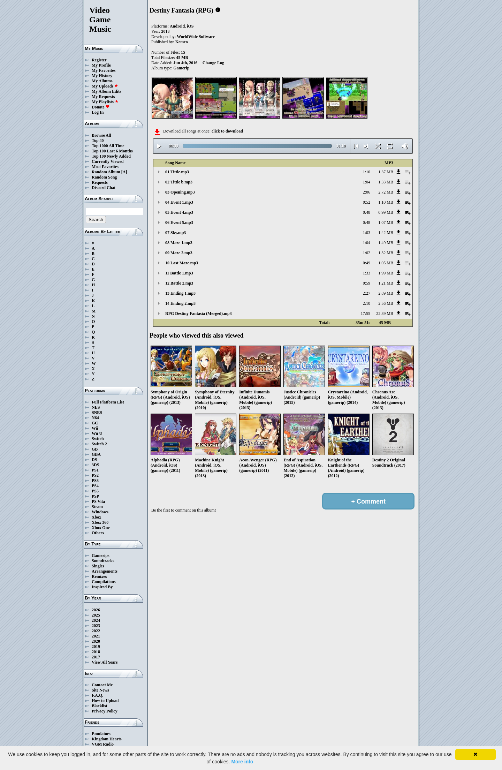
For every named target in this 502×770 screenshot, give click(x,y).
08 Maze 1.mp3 (178, 242)
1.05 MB (385, 263)
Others (98, 532)
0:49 (366, 263)
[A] (124, 171)
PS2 (95, 475)
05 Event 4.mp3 (179, 212)
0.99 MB (385, 212)
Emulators (101, 733)
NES (96, 407)
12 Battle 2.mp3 (179, 283)
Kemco (181, 41)
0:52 (366, 202)
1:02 (366, 252)
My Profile (101, 65)
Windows (100, 511)
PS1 (95, 470)
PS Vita (98, 501)
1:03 (366, 232)
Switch (98, 438)
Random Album (106, 171)
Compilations (104, 581)
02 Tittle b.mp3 (178, 182)
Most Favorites (105, 166)
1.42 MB (385, 232)
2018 (96, 651)
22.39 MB (384, 313)
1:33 (366, 273)
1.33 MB (385, 182)
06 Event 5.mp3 (179, 222)
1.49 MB (385, 242)
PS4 (95, 485)
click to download (227, 131)
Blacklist (99, 705)
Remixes (99, 576)
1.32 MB (385, 252)
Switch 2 (99, 443)
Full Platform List (108, 402)
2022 (96, 630)
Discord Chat (103, 187)
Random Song (104, 177)
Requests (100, 182)
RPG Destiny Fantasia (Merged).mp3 (198, 313)
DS (94, 459)
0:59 (366, 283)
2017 (96, 657)
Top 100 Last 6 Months (112, 151)
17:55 (365, 313)
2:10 (366, 303)
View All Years (104, 662)
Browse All (101, 135)
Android (177, 26)
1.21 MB (385, 283)
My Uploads (105, 86)
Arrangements (104, 571)
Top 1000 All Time (108, 145)
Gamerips (100, 555)
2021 (96, 636)
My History (102, 75)
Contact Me (102, 684)
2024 (96, 620)
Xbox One (101, 527)
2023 (96, 625)
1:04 (366, 182)
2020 (96, 641)
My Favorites (103, 70)
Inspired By (102, 586)
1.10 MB (385, 202)
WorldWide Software (196, 36)
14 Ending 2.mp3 (180, 303)
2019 (96, 646)
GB (95, 449)
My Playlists (105, 101)
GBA (96, 454)
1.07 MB (385, 222)
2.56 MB (385, 303)
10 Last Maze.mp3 (181, 263)
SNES (97, 412)
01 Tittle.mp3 (177, 171)
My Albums (102, 80)
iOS (190, 26)
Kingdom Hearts (107, 739)
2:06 (366, 192)
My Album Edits (106, 91)
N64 (95, 417)
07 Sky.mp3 (175, 232)
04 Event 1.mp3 (179, 202)
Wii (95, 428)
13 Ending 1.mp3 (180, 293)
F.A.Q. (97, 695)
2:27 (366, 293)
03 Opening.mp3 (180, 192)
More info (242, 761)
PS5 (95, 491)
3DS (95, 464)
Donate (100, 107)
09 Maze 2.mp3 (178, 252)
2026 (96, 609)
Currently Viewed (107, 161)
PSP (95, 496)
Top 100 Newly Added (111, 156)
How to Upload (105, 700)
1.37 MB (385, 171)
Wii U (97, 433)
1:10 (366, 171)
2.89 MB (385, 293)
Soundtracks (103, 560)
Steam (97, 506)
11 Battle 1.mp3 (179, 273)
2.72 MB (385, 192)
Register (99, 60)
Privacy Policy (104, 711)
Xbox (96, 517)
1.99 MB (385, 273)
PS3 (95, 480)
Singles (98, 566)
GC (95, 423)
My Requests (103, 96)
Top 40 (98, 140)
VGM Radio (103, 744)
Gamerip (181, 68)
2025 (96, 615)
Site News (100, 690)
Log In (98, 112)
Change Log (213, 62)
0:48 (366, 212)
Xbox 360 (100, 522)
